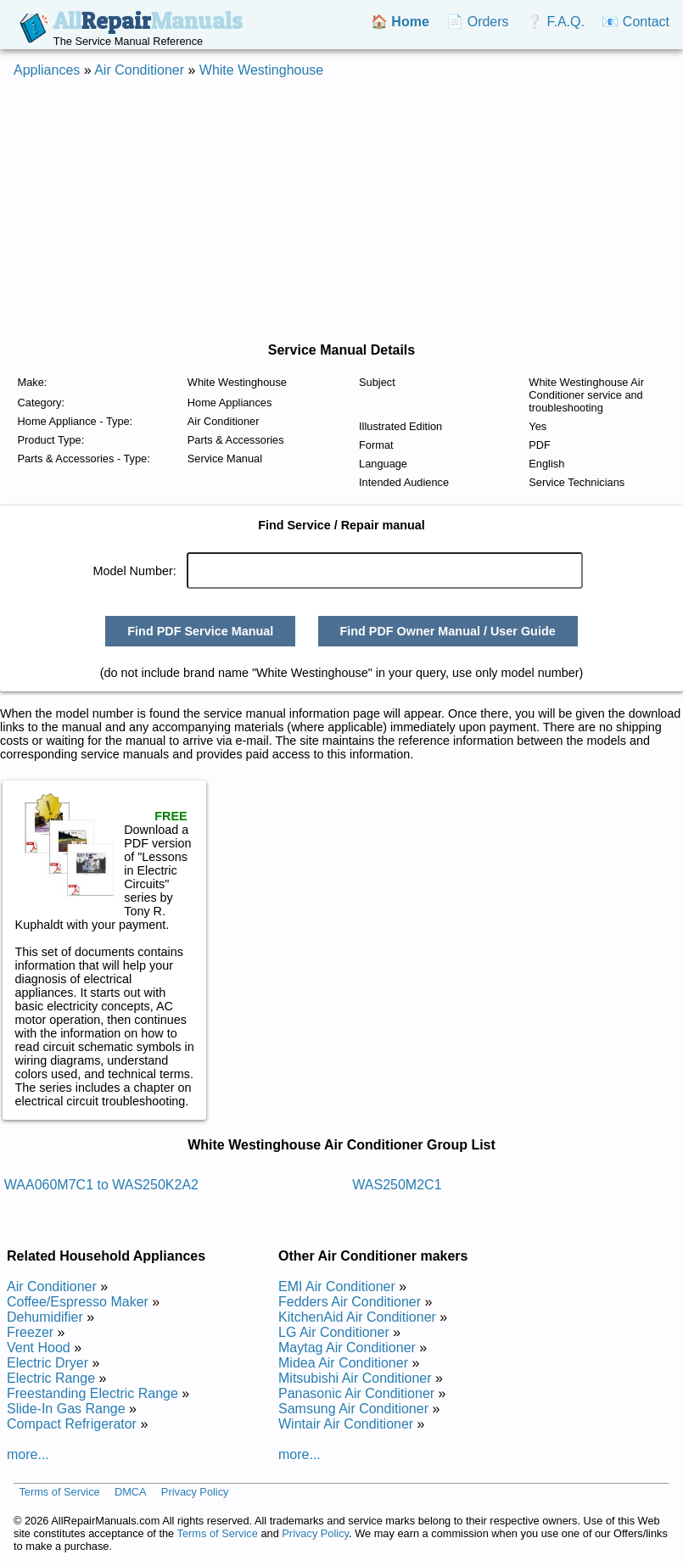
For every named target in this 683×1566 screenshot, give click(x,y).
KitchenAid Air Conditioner (357, 1317)
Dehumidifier (45, 1317)
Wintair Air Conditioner (345, 1424)
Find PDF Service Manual (200, 631)
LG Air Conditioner (333, 1332)
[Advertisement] (335, 210)
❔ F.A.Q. (555, 21)
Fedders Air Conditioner (349, 1302)
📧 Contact (635, 21)
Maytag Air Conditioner (347, 1347)
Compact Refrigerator (72, 1424)
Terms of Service (59, 1491)
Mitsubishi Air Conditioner (355, 1378)
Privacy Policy (195, 1491)
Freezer (30, 1332)
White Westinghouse (261, 70)
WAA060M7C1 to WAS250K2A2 (101, 1184)
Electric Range (51, 1378)
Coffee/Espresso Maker (77, 1302)
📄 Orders (477, 21)
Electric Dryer (47, 1363)
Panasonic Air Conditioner (356, 1393)
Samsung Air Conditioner (353, 1408)
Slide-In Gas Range (66, 1408)
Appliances (47, 70)
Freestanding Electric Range (92, 1393)
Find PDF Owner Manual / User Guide (447, 631)
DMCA (131, 1491)
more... (28, 1454)
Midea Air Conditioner (343, 1363)
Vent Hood (38, 1347)
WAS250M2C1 (396, 1184)
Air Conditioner (139, 70)
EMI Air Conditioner (336, 1286)
